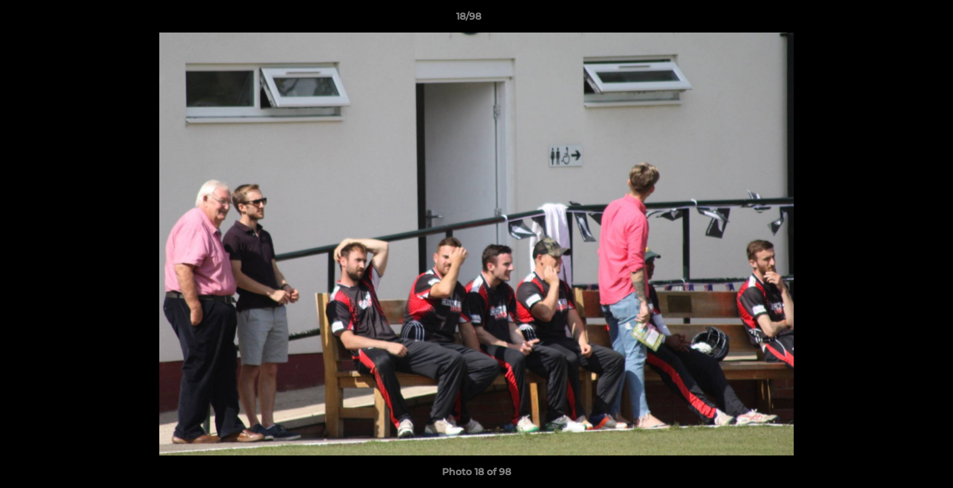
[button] (896, 20)
